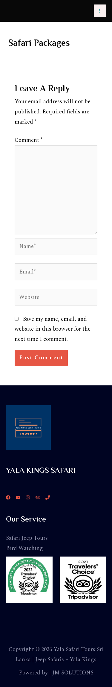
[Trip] (38, 497)
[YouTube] (18, 497)
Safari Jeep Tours (27, 538)
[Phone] (47, 497)
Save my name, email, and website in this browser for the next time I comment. (52, 329)
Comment (28, 140)
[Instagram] (28, 497)
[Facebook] (8, 497)
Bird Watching (24, 548)
